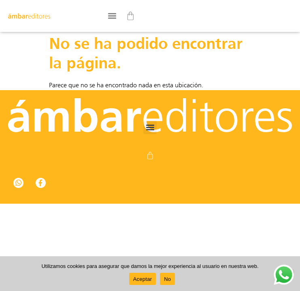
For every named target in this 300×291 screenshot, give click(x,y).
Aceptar (142, 279)
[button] (112, 16)
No (167, 279)
